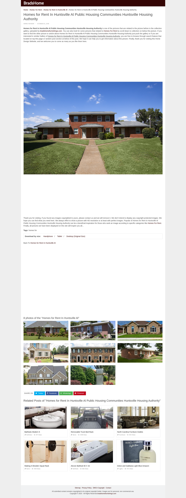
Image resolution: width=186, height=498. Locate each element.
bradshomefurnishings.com (51, 31)
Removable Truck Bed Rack (82, 432)
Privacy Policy (87, 488)
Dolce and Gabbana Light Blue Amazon (133, 466)
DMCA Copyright (98, 488)
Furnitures (121, 435)
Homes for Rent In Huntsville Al (43, 243)
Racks (73, 435)
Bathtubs (28, 435)
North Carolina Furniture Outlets (130, 432)
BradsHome (34, 3)
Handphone (48, 236)
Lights (120, 469)
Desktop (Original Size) (75, 236)
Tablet (59, 236)
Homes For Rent (29, 24)
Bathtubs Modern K (32, 432)
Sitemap (78, 488)
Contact (108, 488)
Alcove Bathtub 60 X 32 (80, 466)
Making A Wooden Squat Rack (37, 466)
